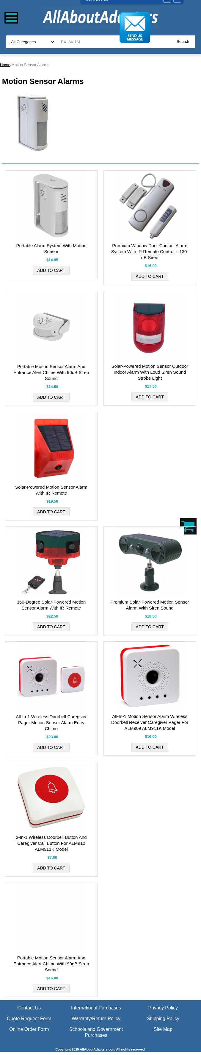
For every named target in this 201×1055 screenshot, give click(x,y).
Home (5, 65)
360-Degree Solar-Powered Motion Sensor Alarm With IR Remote (51, 604)
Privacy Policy (163, 1007)
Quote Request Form (29, 1018)
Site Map (163, 1029)
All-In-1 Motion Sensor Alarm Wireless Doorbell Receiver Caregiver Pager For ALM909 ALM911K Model (149, 722)
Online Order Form (29, 1029)
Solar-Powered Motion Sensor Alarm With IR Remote (51, 489)
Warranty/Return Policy (96, 1018)
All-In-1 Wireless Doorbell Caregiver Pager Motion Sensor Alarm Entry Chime (51, 722)
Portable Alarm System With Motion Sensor (51, 248)
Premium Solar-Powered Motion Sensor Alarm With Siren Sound (149, 604)
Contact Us (29, 1007)
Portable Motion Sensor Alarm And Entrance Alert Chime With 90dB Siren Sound (51, 372)
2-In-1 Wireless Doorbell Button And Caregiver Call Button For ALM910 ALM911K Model (51, 843)
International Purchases (96, 1007)
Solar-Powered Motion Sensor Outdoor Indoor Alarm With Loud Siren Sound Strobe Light (149, 372)
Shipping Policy (163, 1018)
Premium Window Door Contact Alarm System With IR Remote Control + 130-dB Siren (150, 251)
